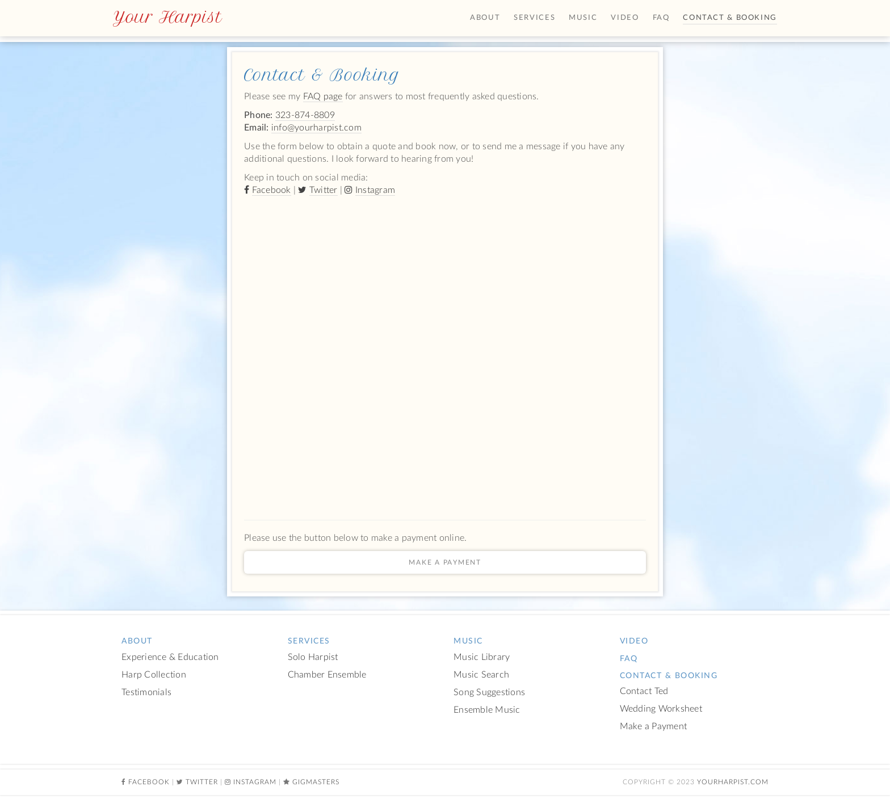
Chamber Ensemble (327, 675)
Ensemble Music (487, 710)
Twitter (323, 190)
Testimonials (146, 692)
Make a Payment (445, 562)
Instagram (375, 190)
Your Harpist (167, 17)
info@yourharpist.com (316, 127)
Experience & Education (170, 657)
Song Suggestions (489, 692)
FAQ (661, 18)
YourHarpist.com (733, 782)
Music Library (482, 657)
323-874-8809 (305, 115)
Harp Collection (153, 675)
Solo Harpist (313, 657)
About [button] (485, 18)
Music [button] (583, 18)
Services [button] (534, 18)
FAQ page (323, 96)
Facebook (271, 190)
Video (625, 18)
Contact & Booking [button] (730, 18)
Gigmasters (315, 782)
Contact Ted (644, 691)
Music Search (481, 675)
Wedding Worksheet (661, 709)
